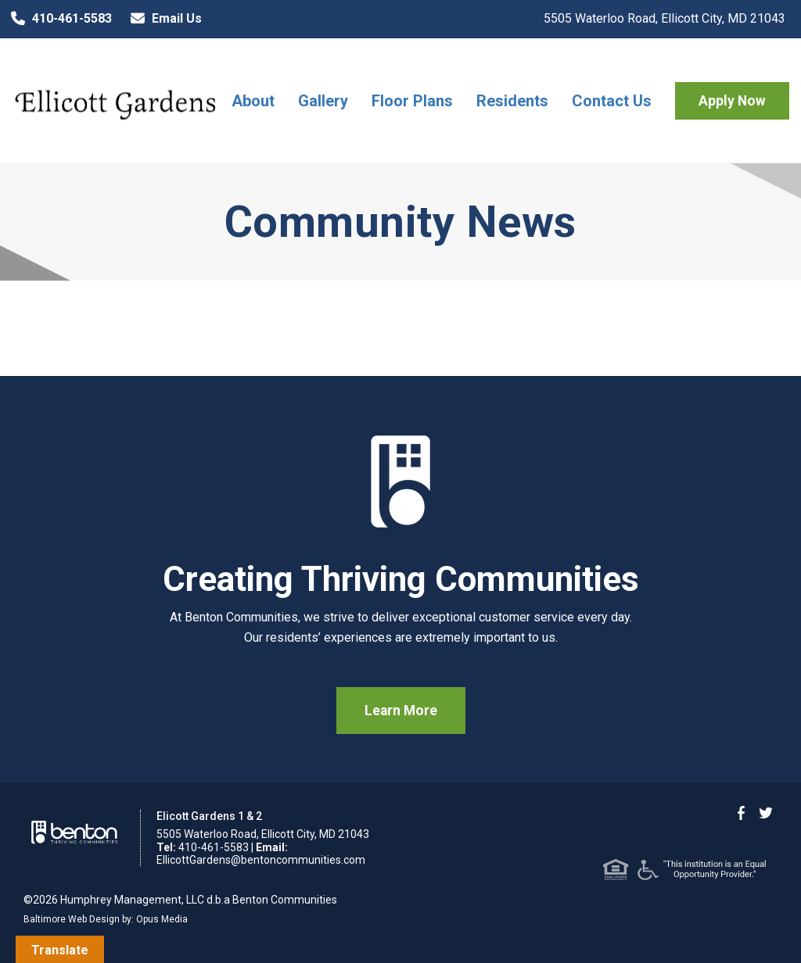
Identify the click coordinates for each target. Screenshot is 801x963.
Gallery (323, 100)
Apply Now (732, 101)
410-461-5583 (58, 19)
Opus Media (162, 919)
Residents (512, 100)
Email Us (163, 19)
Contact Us (612, 100)
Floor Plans (412, 100)
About (253, 100)
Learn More (401, 710)
